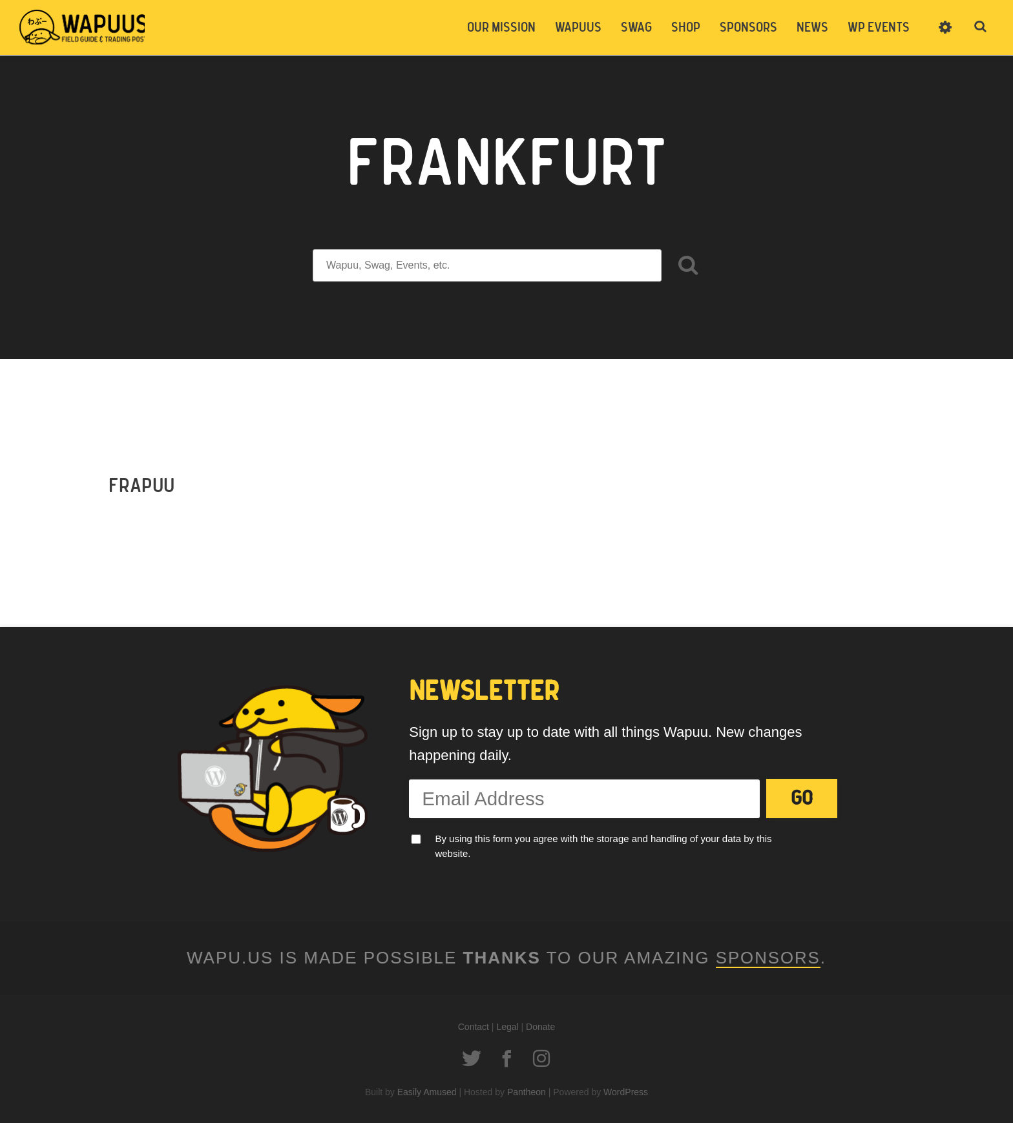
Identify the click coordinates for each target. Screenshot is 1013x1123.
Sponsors (748, 27)
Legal (507, 1027)
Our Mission (501, 27)
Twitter (472, 1058)
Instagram (541, 1058)
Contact (473, 1027)
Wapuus (84, 27)
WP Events (879, 27)
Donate (540, 1027)
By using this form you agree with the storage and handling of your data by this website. (603, 846)
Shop (685, 27)
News (812, 27)
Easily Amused (427, 1091)
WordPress (625, 1091)
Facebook (506, 1058)
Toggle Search (981, 27)
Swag (636, 27)
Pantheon (526, 1091)
